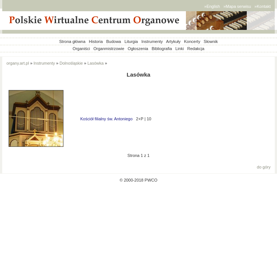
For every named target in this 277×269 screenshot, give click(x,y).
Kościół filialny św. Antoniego (106, 119)
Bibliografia (162, 48)
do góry (264, 167)
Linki (179, 48)
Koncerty (192, 41)
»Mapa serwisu (237, 6)
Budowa (113, 41)
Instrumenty (152, 41)
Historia (96, 41)
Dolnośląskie (71, 63)
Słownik (211, 41)
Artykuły (173, 41)
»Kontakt (263, 6)
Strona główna (72, 41)
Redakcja (196, 48)
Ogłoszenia (138, 48)
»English (212, 6)
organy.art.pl (17, 63)
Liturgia (131, 41)
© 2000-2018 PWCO (138, 180)
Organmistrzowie (108, 48)
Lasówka (95, 63)
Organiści (81, 48)
